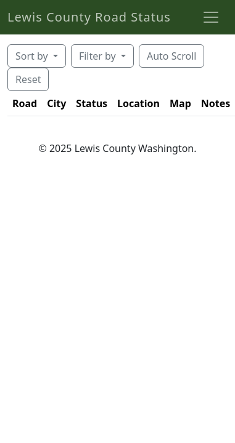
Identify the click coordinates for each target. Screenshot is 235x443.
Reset (28, 79)
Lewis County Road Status (89, 17)
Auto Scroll (171, 56)
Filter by (98, 56)
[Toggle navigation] (211, 17)
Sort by (33, 56)
